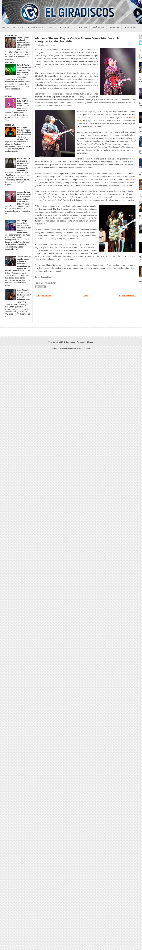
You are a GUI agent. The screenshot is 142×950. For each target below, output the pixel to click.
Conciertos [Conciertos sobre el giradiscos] (67, 27)
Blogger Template (68, 349)
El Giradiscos (69, 342)
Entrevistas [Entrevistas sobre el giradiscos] (35, 27)
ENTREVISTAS (11, 63)
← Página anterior (43, 296)
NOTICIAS (9, 125)
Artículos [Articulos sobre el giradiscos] (98, 27)
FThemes (87, 349)
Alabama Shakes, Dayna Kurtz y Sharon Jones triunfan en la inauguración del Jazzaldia (77, 40)
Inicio (5, 27)
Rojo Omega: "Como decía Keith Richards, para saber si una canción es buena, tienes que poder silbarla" (18, 228)
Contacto (130, 27)
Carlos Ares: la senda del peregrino (23, 40)
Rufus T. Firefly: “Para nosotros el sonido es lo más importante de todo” (24, 70)
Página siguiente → (127, 296)
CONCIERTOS (11, 35)
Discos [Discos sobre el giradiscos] (51, 27)
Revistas (114, 27)
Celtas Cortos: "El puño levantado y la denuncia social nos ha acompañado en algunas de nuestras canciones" (18, 264)
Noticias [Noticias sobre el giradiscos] (18, 27)
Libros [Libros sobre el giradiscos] (83, 27)
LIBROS (8, 96)
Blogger (90, 342)
